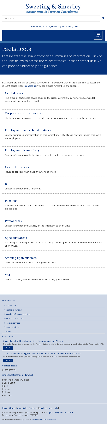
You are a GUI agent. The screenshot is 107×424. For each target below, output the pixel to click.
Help (56, 408)
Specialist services (12, 322)
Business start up (11, 305)
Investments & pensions (14, 318)
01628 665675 (36, 26)
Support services (11, 327)
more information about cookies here (44, 419)
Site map (12, 408)
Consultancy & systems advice (17, 314)
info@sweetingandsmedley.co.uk (62, 26)
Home (4, 408)
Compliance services (13, 309)
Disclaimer (33, 408)
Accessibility (22, 408)
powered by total (61, 412)
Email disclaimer (46, 408)
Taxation (7, 331)
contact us (85, 60)
